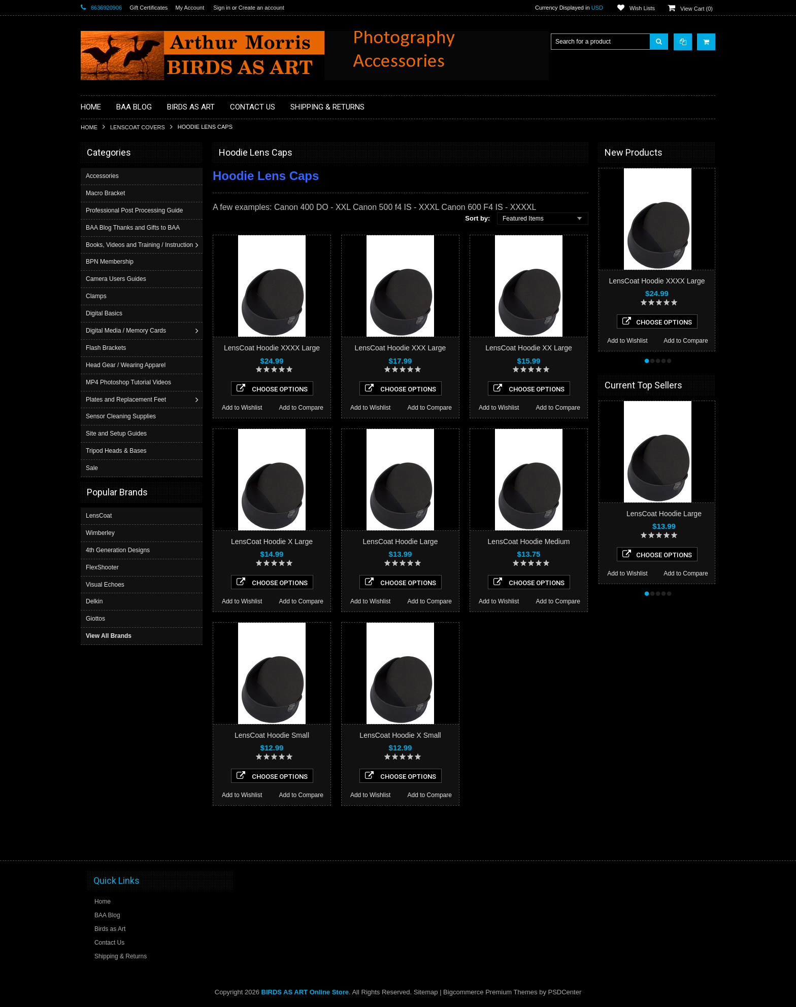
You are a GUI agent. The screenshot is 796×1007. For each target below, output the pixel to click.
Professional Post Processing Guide (135, 210)
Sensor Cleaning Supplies (122, 416)
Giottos (95, 618)
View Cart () (696, 9)
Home (89, 127)
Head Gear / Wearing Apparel (127, 365)
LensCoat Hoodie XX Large (528, 348)
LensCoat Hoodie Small (272, 735)
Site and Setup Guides (117, 433)
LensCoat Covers (137, 127)
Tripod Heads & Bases (117, 450)
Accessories (103, 175)
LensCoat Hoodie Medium (529, 541)
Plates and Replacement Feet (127, 399)
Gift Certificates (148, 8)
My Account (189, 8)
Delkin (94, 600)
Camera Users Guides (117, 278)
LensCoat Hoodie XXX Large (400, 348)
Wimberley (100, 532)
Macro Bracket (106, 193)
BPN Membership (111, 261)
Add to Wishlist (242, 407)
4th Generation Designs (118, 549)
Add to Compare (301, 407)
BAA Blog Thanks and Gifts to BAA (134, 227)
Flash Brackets (107, 347)
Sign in (221, 8)
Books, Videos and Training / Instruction (140, 244)
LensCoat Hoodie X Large (272, 541)
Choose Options (272, 388)
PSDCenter (565, 992)
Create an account (261, 8)
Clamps (97, 296)
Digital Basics (105, 313)
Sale (93, 468)
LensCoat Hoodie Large (400, 541)
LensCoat (99, 515)
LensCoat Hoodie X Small (400, 735)
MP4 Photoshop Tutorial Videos (129, 382)
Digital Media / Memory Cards (127, 330)
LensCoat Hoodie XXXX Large (272, 348)
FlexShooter (102, 566)
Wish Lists (642, 8)
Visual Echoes (105, 584)
